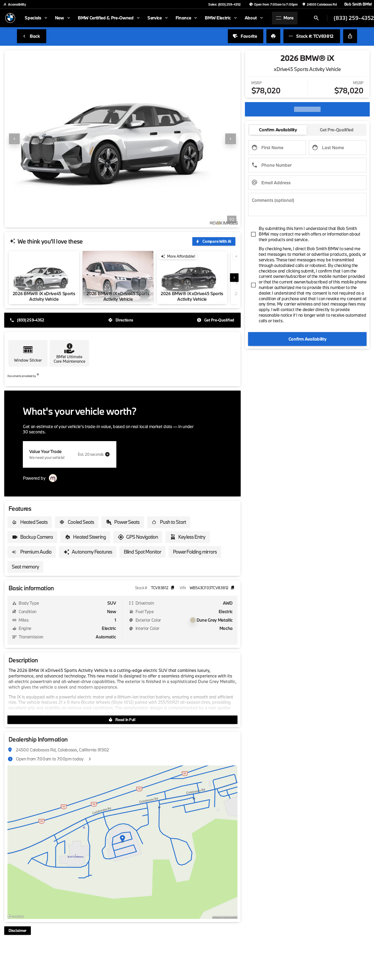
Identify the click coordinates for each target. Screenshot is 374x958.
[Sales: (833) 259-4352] (224, 4)
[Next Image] (230, 138)
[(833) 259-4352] (27, 320)
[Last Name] (338, 147)
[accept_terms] (307, 234)
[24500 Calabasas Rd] (319, 4)
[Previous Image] (14, 138)
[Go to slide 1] (118, 221)
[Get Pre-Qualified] (216, 320)
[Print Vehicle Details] (273, 36)
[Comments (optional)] (307, 204)
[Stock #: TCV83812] (311, 36)
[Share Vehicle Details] (350, 36)
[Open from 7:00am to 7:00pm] (273, 4)
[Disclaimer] (17, 930)
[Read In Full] (122, 720)
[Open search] (316, 18)
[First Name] (277, 147)
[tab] (278, 130)
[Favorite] (245, 36)
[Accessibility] (14, 4)
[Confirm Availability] (307, 339)
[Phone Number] (307, 165)
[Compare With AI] (213, 241)
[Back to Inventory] (31, 36)
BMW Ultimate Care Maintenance (69, 359)
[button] (22, 139)
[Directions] (121, 320)
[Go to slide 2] (126, 221)
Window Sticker (28, 360)
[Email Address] (307, 182)
